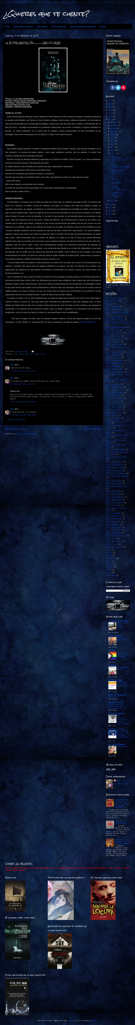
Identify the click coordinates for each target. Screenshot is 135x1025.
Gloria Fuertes (122, 746)
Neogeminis (112, 650)
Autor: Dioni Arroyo (113, 358)
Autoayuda (109, 304)
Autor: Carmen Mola (113, 341)
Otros (102, 27)
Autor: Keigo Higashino (114, 465)
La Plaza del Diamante (116, 744)
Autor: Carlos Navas (21, 354)
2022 (110, 104)
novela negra (110, 575)
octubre (113, 128)
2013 (110, 214)
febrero (113, 153)
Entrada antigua (92, 429)
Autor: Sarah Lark (112, 524)
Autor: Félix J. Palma (114, 387)
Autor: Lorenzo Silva (114, 470)
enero (112, 201)
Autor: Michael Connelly (115, 497)
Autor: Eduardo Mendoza (114, 372)
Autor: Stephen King (113, 533)
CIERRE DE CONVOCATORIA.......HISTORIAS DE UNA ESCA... (120, 158)
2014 (110, 211)
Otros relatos (58, 27)
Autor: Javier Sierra (114, 410)
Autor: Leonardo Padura (114, 467)
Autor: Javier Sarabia (114, 407)
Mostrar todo (126, 758)
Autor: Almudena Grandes (115, 320)
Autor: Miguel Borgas (114, 500)
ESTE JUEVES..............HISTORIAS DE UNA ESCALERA (120, 165)
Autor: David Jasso (113, 355)
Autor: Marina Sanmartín (115, 309)
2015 (110, 208)
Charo (12, 378)
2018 (110, 116)
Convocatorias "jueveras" (83, 27)
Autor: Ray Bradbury (113, 513)
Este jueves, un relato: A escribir (123, 625)
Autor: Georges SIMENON (114, 393)
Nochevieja (112, 697)
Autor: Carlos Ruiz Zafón (115, 339)
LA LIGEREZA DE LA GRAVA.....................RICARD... (120, 195)
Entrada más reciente (16, 429)
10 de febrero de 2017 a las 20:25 (23, 402)
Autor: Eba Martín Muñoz (115, 369)
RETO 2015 (109, 567)
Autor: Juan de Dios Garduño (116, 457)
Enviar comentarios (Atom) (26, 434)
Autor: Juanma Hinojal (114, 462)
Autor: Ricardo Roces (114, 516)
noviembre (114, 125)
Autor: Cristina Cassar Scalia (117, 347)
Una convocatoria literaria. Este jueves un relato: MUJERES (123, 719)
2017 (110, 119)
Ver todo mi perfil (121, 784)
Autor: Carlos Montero (114, 333)
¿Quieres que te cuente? (47, 13)
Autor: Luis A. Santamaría (116, 473)
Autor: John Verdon (113, 418)
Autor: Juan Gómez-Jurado (115, 449)
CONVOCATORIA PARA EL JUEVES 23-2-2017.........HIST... (118, 172)
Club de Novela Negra (114, 547)
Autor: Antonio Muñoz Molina (116, 323)
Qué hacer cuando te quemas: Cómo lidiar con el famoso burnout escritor (118, 706)
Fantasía (109, 553)
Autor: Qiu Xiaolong (113, 505)
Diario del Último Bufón (117, 695)
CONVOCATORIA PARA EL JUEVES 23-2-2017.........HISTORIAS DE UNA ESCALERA (122, 803)
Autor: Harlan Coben (113, 395)
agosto (113, 135)
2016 (110, 204)
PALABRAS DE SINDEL (115, 680)
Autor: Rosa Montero (113, 521)
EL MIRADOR (112, 665)
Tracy (12, 365)
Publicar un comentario (16, 419)
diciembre (114, 122)
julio (112, 138)
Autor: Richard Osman (114, 519)
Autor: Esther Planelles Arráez (117, 375)
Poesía (108, 561)
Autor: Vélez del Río (114, 541)
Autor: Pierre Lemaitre (114, 502)
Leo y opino (42, 27)
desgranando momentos (116, 714)
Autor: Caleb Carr (112, 330)
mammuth (71, 1020)
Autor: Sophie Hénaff (114, 527)
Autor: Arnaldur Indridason (116, 327)
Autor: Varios (111, 538)
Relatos (108, 570)
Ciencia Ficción (112, 544)
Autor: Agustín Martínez (115, 317)
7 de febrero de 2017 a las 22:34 (22, 371)
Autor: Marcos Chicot (114, 481)
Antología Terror (112, 301)
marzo (112, 150)
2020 (110, 110)
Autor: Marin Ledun (113, 491)
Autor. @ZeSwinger (112, 306)
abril (112, 147)
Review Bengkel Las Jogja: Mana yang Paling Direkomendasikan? (123, 735)
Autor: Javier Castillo (114, 404)
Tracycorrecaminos (115, 636)
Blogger (94, 1020)
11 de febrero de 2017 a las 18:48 (23, 415)
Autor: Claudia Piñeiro (114, 344)
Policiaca (109, 564)
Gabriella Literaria (115, 702)
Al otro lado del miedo (114, 298)
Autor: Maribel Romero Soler (116, 486)
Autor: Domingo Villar (114, 363)
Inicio (7, 27)
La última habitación (87, 322)
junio (112, 141)
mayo (112, 144)
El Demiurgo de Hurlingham (118, 621)
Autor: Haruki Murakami (114, 398)
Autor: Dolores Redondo (114, 360)
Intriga (108, 555)
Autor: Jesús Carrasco (114, 412)
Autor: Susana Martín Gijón (116, 536)
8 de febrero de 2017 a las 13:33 (22, 384)
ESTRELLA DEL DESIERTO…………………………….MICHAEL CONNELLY (122, 842)
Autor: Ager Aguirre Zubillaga (117, 312)
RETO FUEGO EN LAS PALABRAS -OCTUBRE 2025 (122, 684)
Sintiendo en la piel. (116, 729)
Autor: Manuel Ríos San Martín (117, 476)
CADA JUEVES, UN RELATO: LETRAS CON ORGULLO (123, 654)
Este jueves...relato (23, 27)
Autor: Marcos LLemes (114, 484)
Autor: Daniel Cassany (114, 352)
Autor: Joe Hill (112, 415)
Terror (42, 354)
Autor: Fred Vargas (113, 384)
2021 (110, 107)
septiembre (114, 131)
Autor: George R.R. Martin (116, 390)
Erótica (108, 550)
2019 (110, 113)
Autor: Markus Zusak (113, 494)
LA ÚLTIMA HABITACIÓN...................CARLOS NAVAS (120, 188)
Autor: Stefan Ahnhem (114, 530)
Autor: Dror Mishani (113, 366)
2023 (110, 101)
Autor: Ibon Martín (113, 401)
